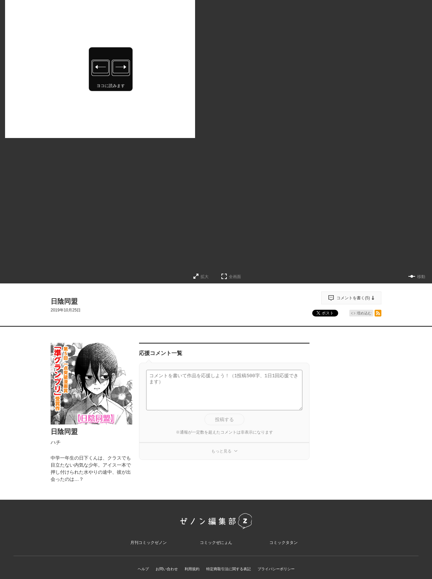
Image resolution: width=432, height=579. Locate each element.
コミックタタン (283, 547)
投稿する (224, 419)
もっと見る (221, 451)
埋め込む (364, 313)
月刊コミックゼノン (148, 547)
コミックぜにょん (216, 547)
